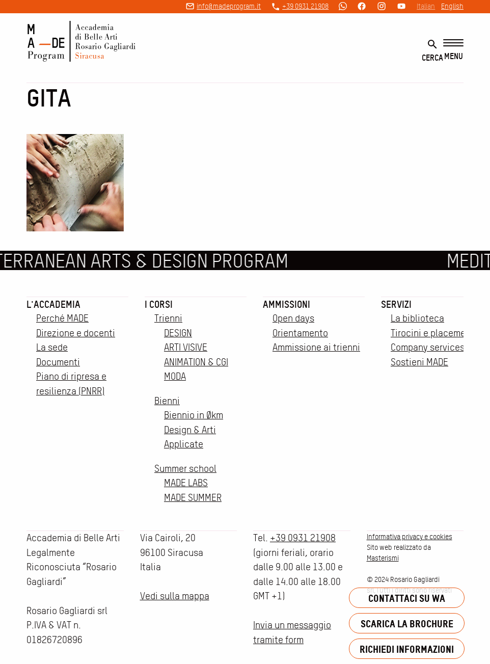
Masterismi (383, 558)
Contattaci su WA (406, 598)
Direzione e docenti (75, 333)
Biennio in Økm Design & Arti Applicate (193, 429)
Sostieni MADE (419, 362)
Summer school (185, 468)
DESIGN (178, 333)
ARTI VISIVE (185, 347)
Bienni (167, 401)
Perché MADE (62, 318)
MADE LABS (186, 483)
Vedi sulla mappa (174, 596)
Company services (428, 347)
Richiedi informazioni (407, 649)
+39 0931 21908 (305, 6)
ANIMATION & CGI (196, 362)
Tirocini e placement (432, 333)
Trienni (168, 318)
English (452, 6)
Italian (426, 6)
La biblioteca (417, 318)
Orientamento (300, 333)
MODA (175, 376)
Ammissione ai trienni (316, 347)
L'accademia (53, 304)
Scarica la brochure (407, 623)
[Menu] (453, 50)
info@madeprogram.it (229, 6)
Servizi (396, 304)
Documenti (58, 362)
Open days (293, 318)
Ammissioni (286, 304)
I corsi (159, 304)
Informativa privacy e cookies (409, 537)
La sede (52, 347)
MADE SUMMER (193, 497)
